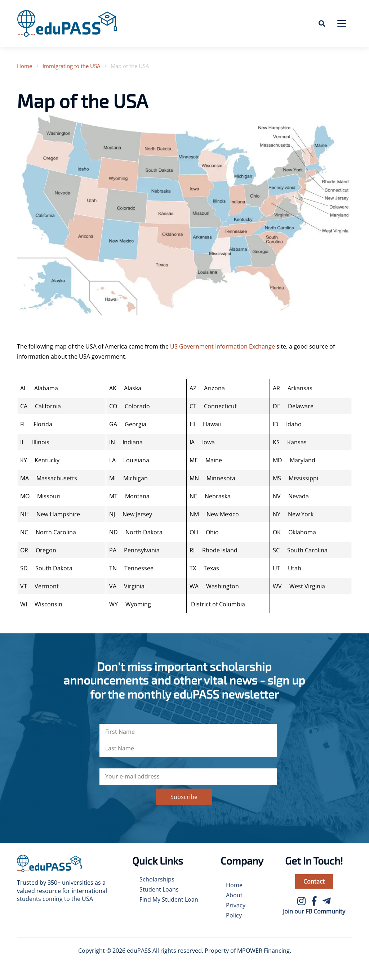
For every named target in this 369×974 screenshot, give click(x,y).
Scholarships (156, 879)
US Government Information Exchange (222, 346)
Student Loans (159, 889)
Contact (314, 881)
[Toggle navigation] (342, 23)
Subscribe (183, 797)
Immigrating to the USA (71, 65)
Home (24, 65)
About (234, 895)
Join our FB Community (314, 911)
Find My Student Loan (168, 899)
